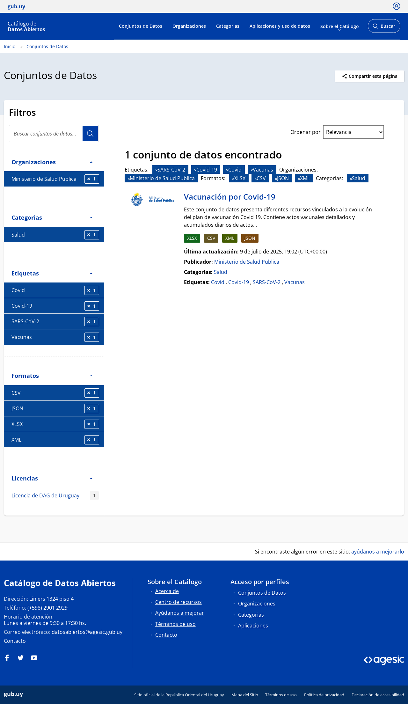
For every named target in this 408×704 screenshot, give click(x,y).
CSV (55, 393)
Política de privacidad (324, 695)
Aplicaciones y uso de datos (280, 26)
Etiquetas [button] (51, 273)
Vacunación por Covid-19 (229, 196)
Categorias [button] (51, 217)
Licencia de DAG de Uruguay (55, 495)
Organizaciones (189, 26)
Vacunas (55, 337)
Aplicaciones (253, 625)
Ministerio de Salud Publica (55, 179)
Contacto (15, 640)
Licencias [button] (51, 478)
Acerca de (167, 591)
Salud (55, 234)
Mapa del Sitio (244, 695)
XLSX (55, 424)
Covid (55, 290)
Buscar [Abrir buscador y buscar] (384, 28)
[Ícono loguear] (396, 6)
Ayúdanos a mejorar (179, 612)
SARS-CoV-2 (55, 321)
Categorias (227, 26)
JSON (55, 408)
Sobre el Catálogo (339, 26)
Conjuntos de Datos (140, 26)
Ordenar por (305, 132)
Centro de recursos (178, 601)
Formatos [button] (51, 375)
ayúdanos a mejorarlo (377, 551)
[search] (54, 133)
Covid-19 (55, 306)
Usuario (90, 133)
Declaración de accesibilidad (378, 695)
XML (55, 439)
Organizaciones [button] (51, 162)
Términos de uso (175, 623)
